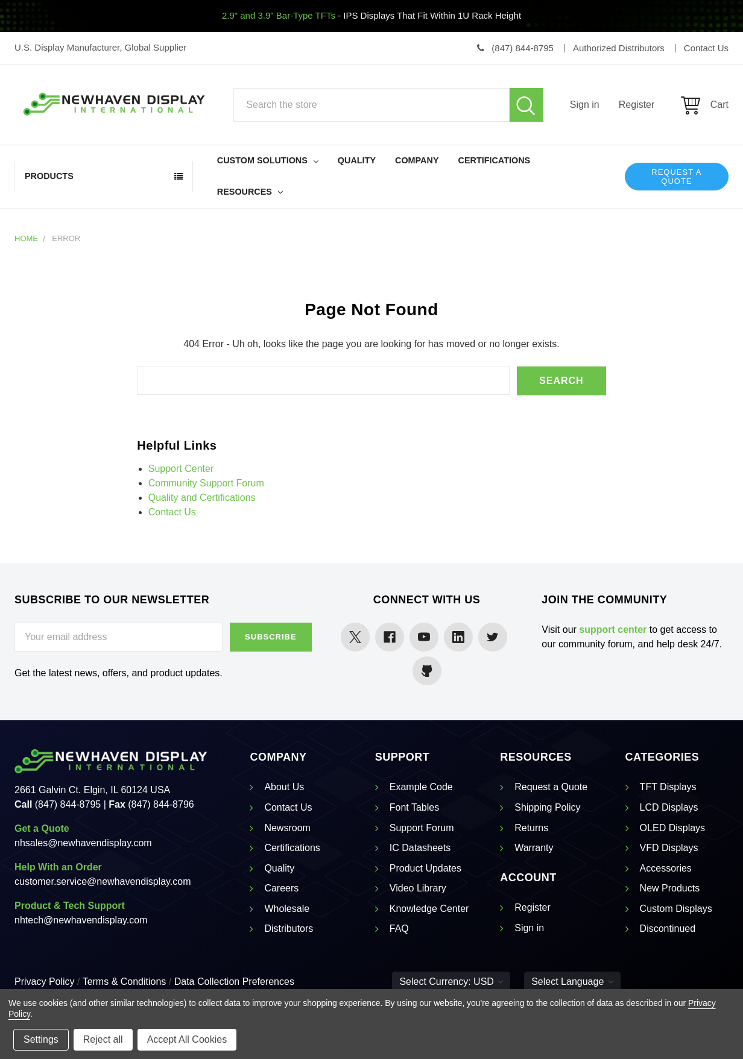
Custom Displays (676, 908)
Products (49, 176)
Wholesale (286, 908)
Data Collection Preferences (234, 981)
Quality (357, 160)
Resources (250, 191)
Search (526, 105)
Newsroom (287, 827)
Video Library (418, 888)
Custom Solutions (267, 160)
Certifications (494, 160)
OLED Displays (672, 827)
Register (637, 104)
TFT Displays (668, 787)
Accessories (666, 868)
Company (417, 160)
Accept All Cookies (187, 1039)
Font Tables (414, 807)
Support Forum (422, 827)
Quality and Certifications (202, 497)
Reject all (103, 1039)
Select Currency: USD (451, 981)
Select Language (572, 981)
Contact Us (172, 511)
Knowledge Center (429, 908)
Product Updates (425, 868)
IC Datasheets (420, 848)
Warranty (533, 848)
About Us (284, 787)
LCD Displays (669, 807)
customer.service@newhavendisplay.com (102, 881)
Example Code (421, 787)
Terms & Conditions (124, 981)
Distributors (288, 928)
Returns (531, 827)
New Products (670, 888)
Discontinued (668, 928)
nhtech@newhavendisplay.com (81, 920)
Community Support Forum (206, 482)
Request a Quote (676, 177)
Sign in (584, 104)
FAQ (399, 928)
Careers (281, 888)
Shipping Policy (547, 807)
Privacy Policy (44, 981)
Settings (41, 1039)
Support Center (181, 468)
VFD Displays (669, 848)
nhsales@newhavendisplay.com (83, 843)
